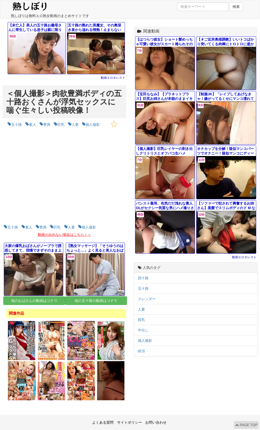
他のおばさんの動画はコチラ (34, 301)
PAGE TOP (246, 425)
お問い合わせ (156, 422)
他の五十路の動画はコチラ (96, 301)
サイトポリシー (129, 422)
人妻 (141, 309)
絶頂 (141, 351)
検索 (236, 7)
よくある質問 (102, 422)
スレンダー (147, 299)
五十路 (143, 288)
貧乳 (141, 320)
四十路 (143, 278)
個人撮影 (145, 341)
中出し (143, 330)
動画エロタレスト (113, 78)
